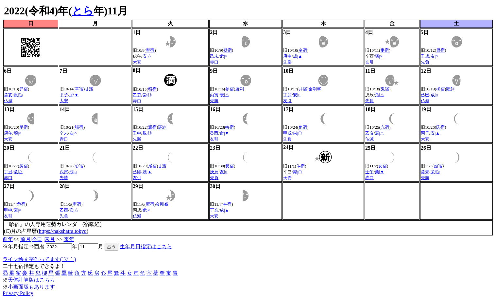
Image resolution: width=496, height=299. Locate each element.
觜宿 (152, 89)
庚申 (287, 56)
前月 (25, 239)
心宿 (79, 165)
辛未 (64, 133)
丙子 (425, 133)
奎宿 (303, 50)
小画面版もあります (31, 287)
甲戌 (287, 133)
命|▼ (224, 133)
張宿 (79, 127)
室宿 (150, 50)
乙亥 (369, 133)
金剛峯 (314, 88)
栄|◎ (147, 95)
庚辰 (214, 171)
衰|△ (224, 94)
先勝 (287, 62)
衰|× (17, 210)
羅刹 (239, 88)
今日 (37, 239)
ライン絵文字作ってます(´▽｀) (39, 259)
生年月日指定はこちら (146, 246)
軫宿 (229, 127)
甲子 (64, 94)
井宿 (303, 88)
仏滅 (8, 100)
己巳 (425, 94)
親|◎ (18, 94)
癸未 (425, 171)
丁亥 (214, 210)
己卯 (137, 171)
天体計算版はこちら (31, 280)
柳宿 (440, 88)
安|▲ (435, 133)
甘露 (89, 88)
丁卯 (287, 94)
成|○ (434, 94)
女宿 (382, 165)
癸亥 (8, 94)
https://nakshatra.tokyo (63, 231)
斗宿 (300, 166)
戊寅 (64, 171)
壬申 (137, 133)
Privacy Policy (18, 293)
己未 (214, 56)
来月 (49, 239)
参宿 (229, 88)
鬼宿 (385, 88)
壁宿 (227, 50)
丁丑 (8, 171)
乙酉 (64, 210)
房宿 (23, 165)
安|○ (296, 94)
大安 (137, 62)
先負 (425, 62)
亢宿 (385, 127)
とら (83, 11)
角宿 (303, 127)
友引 (369, 62)
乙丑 (137, 95)
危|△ (380, 94)
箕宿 (229, 165)
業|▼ (379, 171)
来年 (69, 239)
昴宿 (23, 88)
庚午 (8, 133)
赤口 (214, 62)
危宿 (21, 204)
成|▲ (297, 56)
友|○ (434, 56)
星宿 (23, 127)
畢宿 (79, 88)
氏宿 (440, 127)
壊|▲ (147, 171)
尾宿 (152, 165)
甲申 (8, 210)
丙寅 (214, 94)
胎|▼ (73, 94)
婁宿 (384, 50)
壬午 (369, 171)
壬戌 (425, 56)
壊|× (379, 56)
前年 (8, 239)
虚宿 (438, 165)
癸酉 (214, 133)
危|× (223, 56)
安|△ (147, 56)
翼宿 (152, 127)
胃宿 (440, 50)
